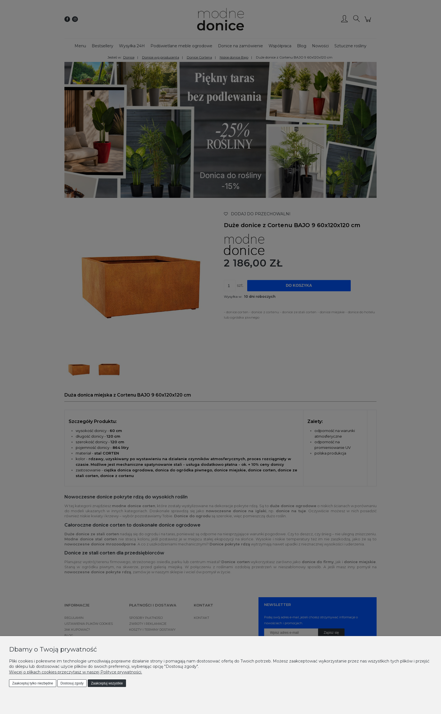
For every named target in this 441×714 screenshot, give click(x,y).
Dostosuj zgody (72, 683)
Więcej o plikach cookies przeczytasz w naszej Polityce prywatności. (75, 672)
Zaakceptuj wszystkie (107, 683)
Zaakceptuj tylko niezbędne (32, 683)
